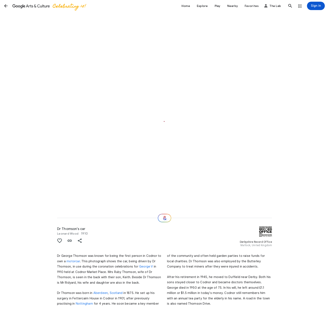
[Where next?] (164, 218)
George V (146, 266)
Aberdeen (100, 293)
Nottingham (84, 303)
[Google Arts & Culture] (49, 6)
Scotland (116, 293)
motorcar (73, 261)
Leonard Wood (67, 233)
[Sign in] (316, 6)
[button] (6, 6)
